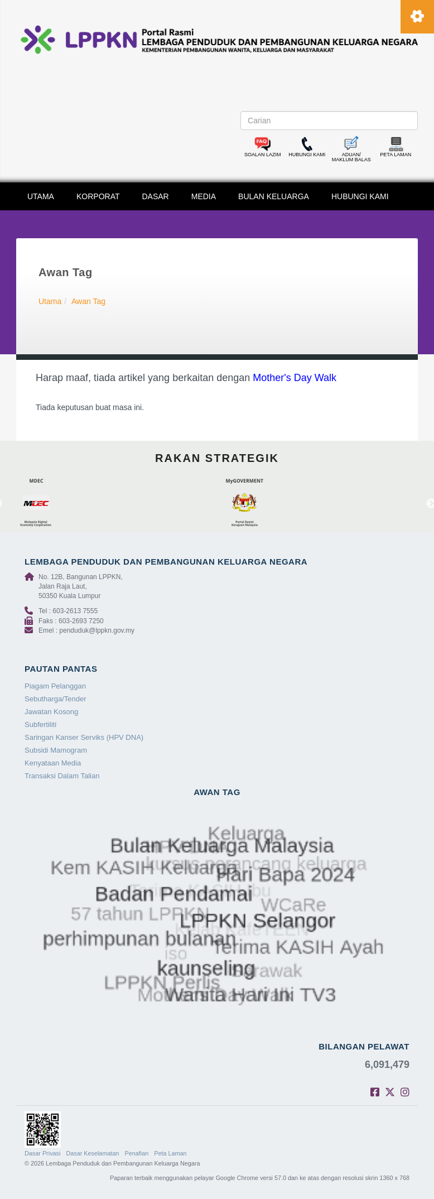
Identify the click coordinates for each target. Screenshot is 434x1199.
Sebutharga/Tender (55, 699)
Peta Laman (170, 1153)
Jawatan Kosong (51, 711)
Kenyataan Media (53, 763)
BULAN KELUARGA (273, 196)
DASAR (155, 196)
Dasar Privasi (42, 1153)
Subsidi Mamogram (56, 750)
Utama (49, 301)
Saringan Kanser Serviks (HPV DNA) (84, 737)
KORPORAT (98, 196)
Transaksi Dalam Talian (62, 776)
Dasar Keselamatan (92, 1153)
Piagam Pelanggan (55, 686)
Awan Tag (88, 301)
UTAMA (40, 196)
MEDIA (203, 196)
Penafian (137, 1153)
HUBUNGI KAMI (360, 196)
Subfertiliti (40, 724)
